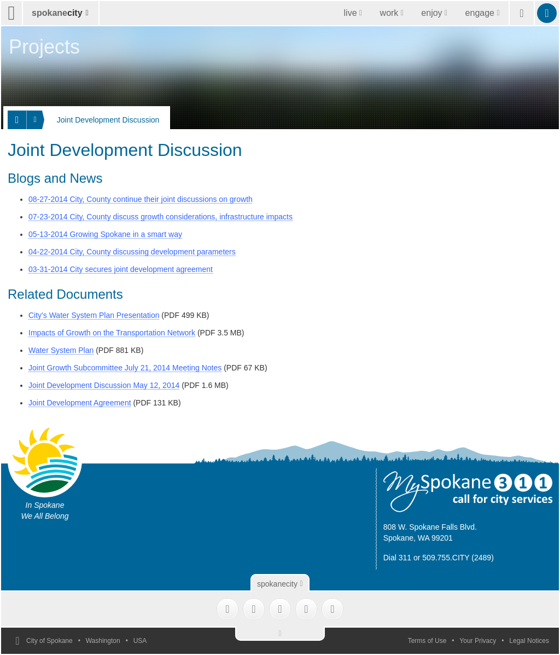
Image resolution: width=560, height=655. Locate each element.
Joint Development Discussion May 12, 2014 (103, 385)
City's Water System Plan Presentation (93, 315)
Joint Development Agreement (79, 402)
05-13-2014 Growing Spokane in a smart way (105, 234)
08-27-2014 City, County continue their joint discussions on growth (140, 199)
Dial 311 (397, 557)
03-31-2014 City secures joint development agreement (120, 269)
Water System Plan (61, 350)
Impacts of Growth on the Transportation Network (111, 332)
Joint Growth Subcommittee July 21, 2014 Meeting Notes (124, 367)
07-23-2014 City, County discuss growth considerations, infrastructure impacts (160, 216)
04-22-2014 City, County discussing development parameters (132, 251)
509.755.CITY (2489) (458, 557)
